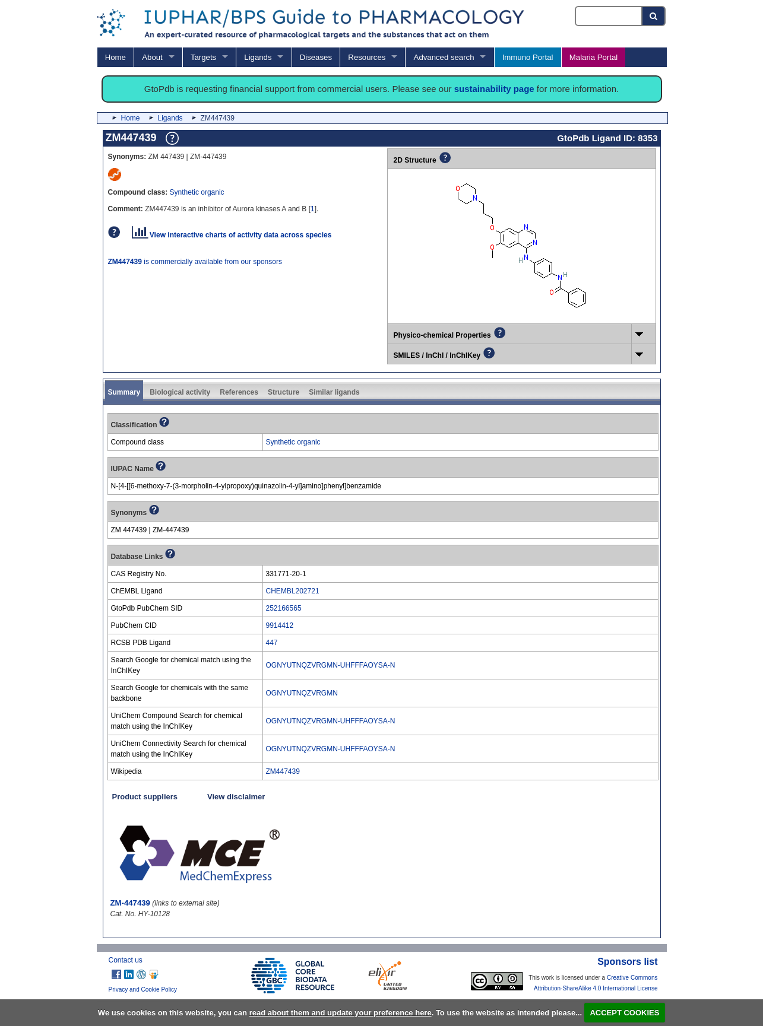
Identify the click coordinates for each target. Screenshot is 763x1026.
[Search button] (654, 16)
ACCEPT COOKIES (624, 1012)
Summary (124, 392)
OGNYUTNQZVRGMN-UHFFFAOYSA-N (330, 665)
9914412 (280, 625)
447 (272, 643)
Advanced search (444, 57)
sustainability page (494, 89)
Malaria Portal (593, 57)
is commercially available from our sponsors (195, 262)
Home (115, 57)
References (239, 392)
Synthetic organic (197, 192)
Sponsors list (627, 962)
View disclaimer (236, 796)
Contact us (126, 960)
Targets (203, 57)
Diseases (316, 57)
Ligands (257, 57)
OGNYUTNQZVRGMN (302, 693)
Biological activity (180, 392)
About (152, 57)
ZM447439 (283, 771)
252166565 (284, 608)
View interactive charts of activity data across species (232, 235)
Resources (366, 57)
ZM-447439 (130, 902)
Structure (283, 392)
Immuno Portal (527, 57)
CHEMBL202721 (292, 591)
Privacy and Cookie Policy (143, 989)
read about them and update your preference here (340, 1012)
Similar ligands (334, 392)
